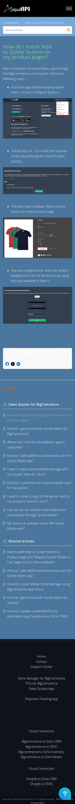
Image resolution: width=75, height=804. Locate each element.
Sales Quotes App (41, 688)
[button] (68, 30)
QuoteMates (11, 23)
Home (41, 656)
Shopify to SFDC (41, 784)
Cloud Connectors (41, 731)
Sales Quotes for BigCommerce (43, 23)
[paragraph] (37, 201)
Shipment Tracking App (41, 699)
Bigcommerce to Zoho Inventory (41, 752)
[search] (37, 30)
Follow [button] (9, 388)
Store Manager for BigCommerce (41, 678)
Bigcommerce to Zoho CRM (41, 741)
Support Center (41, 666)
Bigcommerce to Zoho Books (41, 757)
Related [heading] (21, 541)
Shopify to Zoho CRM (41, 779)
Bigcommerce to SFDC (42, 746)
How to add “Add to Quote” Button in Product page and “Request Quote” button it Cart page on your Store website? (38, 557)
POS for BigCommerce (42, 683)
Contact (41, 661)
